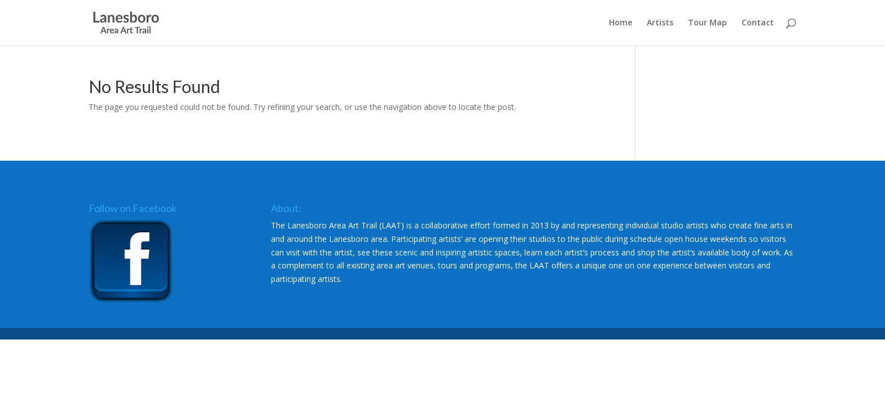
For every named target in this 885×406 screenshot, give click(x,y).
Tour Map (707, 23)
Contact (758, 23)
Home (620, 23)
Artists (660, 23)
